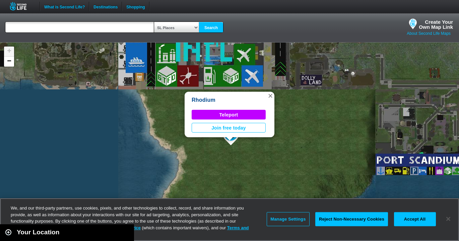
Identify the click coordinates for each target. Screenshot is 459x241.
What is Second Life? (64, 6)
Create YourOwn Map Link (436, 24)
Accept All (414, 219)
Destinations (105, 6)
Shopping (135, 6)
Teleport (228, 114)
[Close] (448, 219)
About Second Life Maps (429, 33)
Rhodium (203, 100)
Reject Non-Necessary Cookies (351, 219)
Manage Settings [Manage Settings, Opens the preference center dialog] (288, 219)
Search (211, 27)
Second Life (22, 6)
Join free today (228, 128)
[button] (270, 96)
